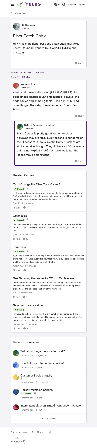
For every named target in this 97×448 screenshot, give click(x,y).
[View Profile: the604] (16, 407)
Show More (20, 53)
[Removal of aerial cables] (48, 317)
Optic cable (20, 215)
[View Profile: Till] (16, 26)
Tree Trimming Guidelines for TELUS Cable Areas (43, 278)
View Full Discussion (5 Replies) (27, 72)
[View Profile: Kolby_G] (20, 127)
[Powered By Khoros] (49, 440)
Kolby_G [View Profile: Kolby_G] (28, 125)
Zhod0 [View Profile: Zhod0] (39, 367)
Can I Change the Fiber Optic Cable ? (36, 184)
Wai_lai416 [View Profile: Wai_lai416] (41, 355)
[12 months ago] (24, 292)
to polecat (50, 125)
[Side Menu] (12, 4)
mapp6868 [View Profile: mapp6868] (18, 265)
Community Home (19, 432)
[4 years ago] (28, 234)
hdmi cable (20, 247)
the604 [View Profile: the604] (39, 409)
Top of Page (37, 432)
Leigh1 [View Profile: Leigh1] (39, 397)
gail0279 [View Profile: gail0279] (17, 234)
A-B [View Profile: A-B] (15, 292)
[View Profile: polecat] (16, 86)
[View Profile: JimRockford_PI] (16, 377)
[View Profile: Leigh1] (16, 392)
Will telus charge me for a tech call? (42, 351)
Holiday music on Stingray (36, 389)
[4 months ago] (26, 355)
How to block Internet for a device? (42, 363)
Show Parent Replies (20, 77)
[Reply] (79, 63)
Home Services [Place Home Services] (18, 13)
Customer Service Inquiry (36, 375)
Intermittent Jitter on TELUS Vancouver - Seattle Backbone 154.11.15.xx (50, 405)
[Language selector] (56, 5)
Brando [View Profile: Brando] (16, 203)
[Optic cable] (48, 227)
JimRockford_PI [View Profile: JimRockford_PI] (43, 382)
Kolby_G (20, 92)
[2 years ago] (31, 323)
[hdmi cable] (48, 258)
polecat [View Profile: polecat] (23, 84)
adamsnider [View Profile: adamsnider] (18, 324)
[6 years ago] (27, 203)
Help (50, 432)
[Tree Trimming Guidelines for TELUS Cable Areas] (48, 285)
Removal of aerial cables (28, 305)
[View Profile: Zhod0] (16, 365)
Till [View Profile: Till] (23, 25)
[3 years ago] (30, 265)
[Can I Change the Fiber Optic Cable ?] (48, 196)
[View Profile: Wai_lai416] (16, 353)
